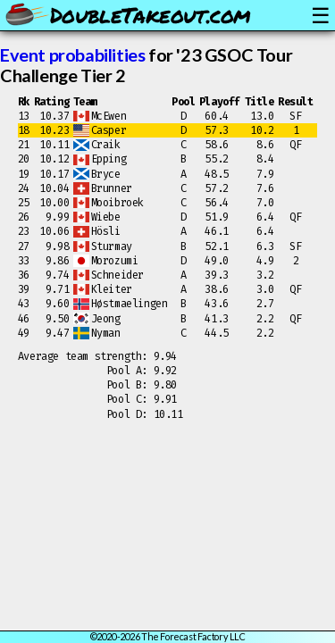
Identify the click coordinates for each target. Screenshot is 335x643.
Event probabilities (72, 54)
